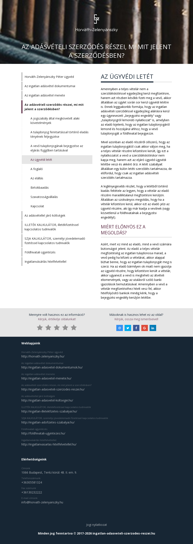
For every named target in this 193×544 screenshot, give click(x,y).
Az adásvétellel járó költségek (45, 215)
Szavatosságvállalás (44, 197)
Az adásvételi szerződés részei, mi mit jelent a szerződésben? (54, 107)
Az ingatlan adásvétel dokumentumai (50, 86)
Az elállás (37, 178)
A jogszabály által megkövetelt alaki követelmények (55, 120)
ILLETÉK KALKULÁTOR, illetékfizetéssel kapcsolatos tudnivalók (52, 227)
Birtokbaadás (40, 187)
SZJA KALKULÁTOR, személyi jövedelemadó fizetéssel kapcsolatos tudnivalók (55, 240)
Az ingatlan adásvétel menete (45, 95)
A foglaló (37, 169)
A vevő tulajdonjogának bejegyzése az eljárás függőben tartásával (57, 148)
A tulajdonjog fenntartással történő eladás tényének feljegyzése (60, 134)
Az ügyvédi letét (41, 160)
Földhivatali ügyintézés (40, 252)
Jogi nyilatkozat (96, 525)
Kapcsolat (37, 206)
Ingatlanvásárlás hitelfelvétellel (45, 262)
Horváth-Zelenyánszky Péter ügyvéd (49, 77)
